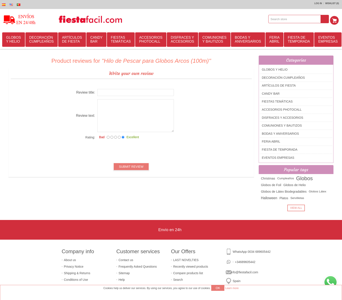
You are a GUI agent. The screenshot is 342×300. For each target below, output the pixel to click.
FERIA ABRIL (274, 39)
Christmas (268, 178)
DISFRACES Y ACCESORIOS (182, 39)
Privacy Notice (73, 266)
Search (178, 279)
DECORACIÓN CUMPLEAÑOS (41, 39)
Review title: (85, 92)
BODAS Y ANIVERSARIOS (248, 39)
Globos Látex (317, 190)
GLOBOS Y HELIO (13, 39)
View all (296, 207)
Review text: (85, 115)
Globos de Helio (294, 184)
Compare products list (188, 272)
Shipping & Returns (77, 272)
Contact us (126, 259)
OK (218, 288)
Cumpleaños (285, 177)
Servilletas (297, 197)
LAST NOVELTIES (186, 259)
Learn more (232, 288)
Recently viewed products (190, 266)
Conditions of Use (76, 279)
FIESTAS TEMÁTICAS (121, 39)
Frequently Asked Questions (138, 266)
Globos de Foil (271, 184)
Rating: (90, 136)
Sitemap (124, 272)
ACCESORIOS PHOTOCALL (150, 39)
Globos (304, 178)
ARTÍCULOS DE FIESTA (72, 39)
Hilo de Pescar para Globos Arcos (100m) (156, 60)
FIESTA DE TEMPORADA (299, 39)
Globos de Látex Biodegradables (284, 191)
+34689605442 (245, 261)
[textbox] (296, 19)
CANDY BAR (96, 39)
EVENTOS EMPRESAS (328, 39)
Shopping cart (336, 19)
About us (70, 259)
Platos (283, 197)
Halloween (269, 197)
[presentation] (131, 150)
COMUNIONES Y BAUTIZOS (214, 39)
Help (122, 279)
